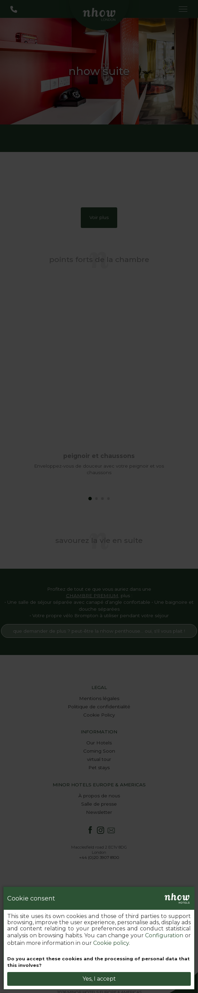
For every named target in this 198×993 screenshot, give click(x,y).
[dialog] (99, 938)
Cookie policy (111, 943)
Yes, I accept (99, 978)
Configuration (164, 935)
